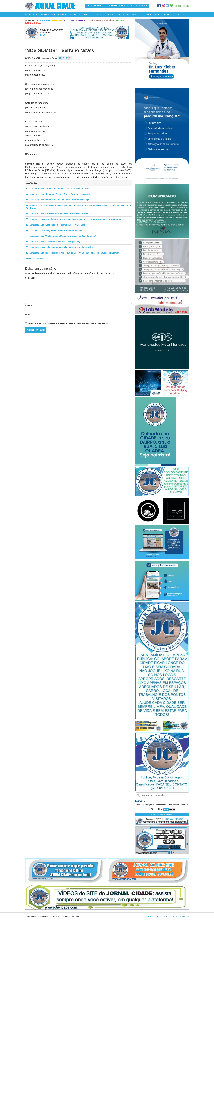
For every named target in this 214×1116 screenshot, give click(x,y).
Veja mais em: (32, 20)
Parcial (172, 809)
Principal (45, 20)
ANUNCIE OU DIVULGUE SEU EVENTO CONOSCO (166, 917)
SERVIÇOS (120, 15)
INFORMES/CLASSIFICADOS (37, 15)
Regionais (69, 20)
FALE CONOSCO (134, 15)
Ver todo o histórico (35, 258)
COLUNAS (84, 15)
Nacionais (121, 20)
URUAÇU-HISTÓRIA (152, 15)
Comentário (30, 278)
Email (28, 314)
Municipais (57, 20)
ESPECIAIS (97, 15)
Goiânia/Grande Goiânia (101, 20)
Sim (153, 809)
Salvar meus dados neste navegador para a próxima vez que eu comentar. (68, 323)
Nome (28, 306)
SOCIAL (73, 15)
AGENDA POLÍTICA (60, 15)
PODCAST (108, 15)
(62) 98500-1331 (181, 6)
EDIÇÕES (168, 15)
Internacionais (33, 23)
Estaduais (81, 20)
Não (160, 809)
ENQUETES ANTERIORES (162, 814)
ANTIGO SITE (181, 15)
